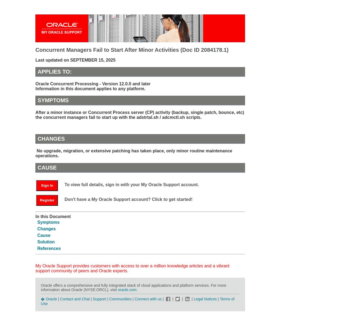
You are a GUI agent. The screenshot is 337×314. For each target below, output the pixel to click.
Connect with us (149, 299)
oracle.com (127, 290)
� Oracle (49, 299)
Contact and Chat (75, 299)
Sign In (47, 185)
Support (99, 299)
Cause (43, 235)
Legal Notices (205, 299)
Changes (46, 229)
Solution (46, 242)
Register (47, 200)
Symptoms (48, 222)
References (49, 248)
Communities (120, 299)
